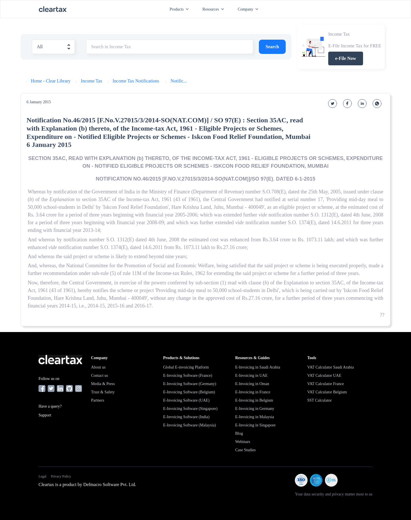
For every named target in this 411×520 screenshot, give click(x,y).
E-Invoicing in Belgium (254, 400)
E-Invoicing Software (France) (187, 375)
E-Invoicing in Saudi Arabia (257, 367)
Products (180, 9)
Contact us (99, 375)
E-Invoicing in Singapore (255, 425)
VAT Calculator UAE (324, 375)
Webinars (242, 442)
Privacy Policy (61, 476)
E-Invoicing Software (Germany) (189, 384)
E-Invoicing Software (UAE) (186, 400)
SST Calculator (319, 400)
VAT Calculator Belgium (327, 392)
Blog (239, 433)
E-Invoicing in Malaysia (254, 417)
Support (45, 415)
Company (249, 9)
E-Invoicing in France (252, 392)
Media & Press (103, 384)
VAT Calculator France (325, 384)
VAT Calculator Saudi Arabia (330, 367)
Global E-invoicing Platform (186, 367)
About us (98, 367)
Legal (42, 476)
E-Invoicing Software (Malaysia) (189, 425)
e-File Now (345, 58)
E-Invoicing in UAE (251, 375)
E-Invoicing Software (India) (186, 417)
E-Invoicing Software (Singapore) (190, 408)
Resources (214, 9)
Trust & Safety (103, 392)
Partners (97, 400)
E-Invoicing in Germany (254, 408)
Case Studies (245, 450)
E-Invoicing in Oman (252, 384)
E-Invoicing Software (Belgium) (189, 392)
